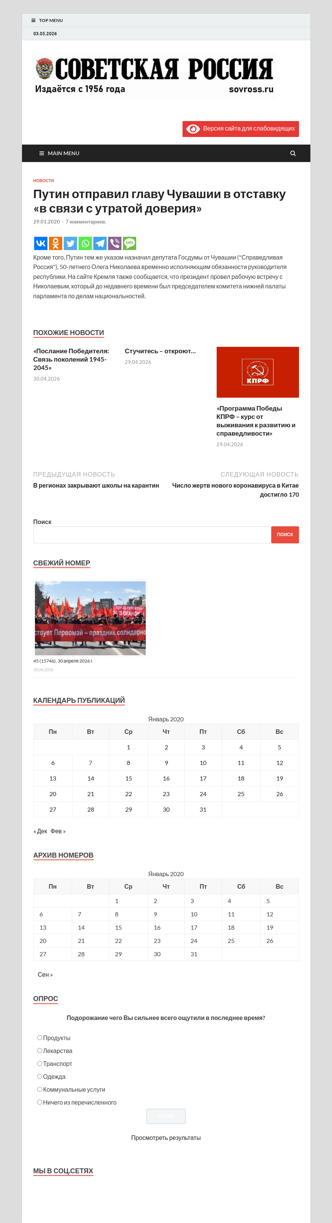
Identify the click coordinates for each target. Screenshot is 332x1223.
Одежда (54, 1076)
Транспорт (57, 1063)
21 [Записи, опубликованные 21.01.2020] (90, 793)
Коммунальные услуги (74, 1089)
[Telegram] (100, 243)
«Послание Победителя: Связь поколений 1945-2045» (71, 359)
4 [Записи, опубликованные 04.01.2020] (241, 747)
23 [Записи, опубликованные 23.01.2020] (166, 793)
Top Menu (51, 20)
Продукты (57, 1037)
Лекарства (57, 1050)
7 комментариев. (86, 222)
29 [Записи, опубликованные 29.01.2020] (128, 809)
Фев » (58, 830)
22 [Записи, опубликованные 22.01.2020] (128, 793)
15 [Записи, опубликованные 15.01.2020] (128, 778)
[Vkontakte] (40, 243)
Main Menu (63, 153)
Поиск (42, 521)
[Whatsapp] (85, 243)
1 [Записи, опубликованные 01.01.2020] (128, 747)
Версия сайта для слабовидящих (240, 128)
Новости (43, 180)
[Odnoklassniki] (55, 243)
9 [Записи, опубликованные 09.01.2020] (166, 762)
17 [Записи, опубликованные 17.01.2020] (203, 778)
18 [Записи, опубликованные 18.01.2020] (241, 778)
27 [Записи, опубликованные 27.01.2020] (52, 809)
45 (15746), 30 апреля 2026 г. (63, 661)
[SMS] (129, 243)
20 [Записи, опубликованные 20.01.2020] (52, 793)
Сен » (45, 974)
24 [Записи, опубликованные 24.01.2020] (203, 793)
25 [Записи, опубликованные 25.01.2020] (241, 793)
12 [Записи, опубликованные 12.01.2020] (279, 762)
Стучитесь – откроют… (160, 351)
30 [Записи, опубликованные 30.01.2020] (166, 809)
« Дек (40, 830)
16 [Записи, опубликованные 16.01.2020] (166, 778)
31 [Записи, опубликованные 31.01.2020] (203, 809)
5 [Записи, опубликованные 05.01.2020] (279, 747)
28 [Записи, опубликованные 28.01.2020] (90, 809)
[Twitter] (70, 243)
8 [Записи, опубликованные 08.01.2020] (128, 762)
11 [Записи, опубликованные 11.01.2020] (241, 762)
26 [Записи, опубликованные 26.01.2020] (279, 793)
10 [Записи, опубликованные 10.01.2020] (203, 762)
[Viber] (114, 243)
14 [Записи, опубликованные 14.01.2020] (90, 778)
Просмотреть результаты (166, 1137)
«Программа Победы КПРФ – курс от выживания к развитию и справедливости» (256, 420)
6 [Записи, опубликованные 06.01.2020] (53, 762)
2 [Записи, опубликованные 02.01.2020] (166, 747)
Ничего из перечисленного (80, 1102)
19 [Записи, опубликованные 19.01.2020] (279, 778)
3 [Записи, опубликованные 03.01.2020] (203, 747)
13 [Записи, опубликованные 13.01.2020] (52, 778)
